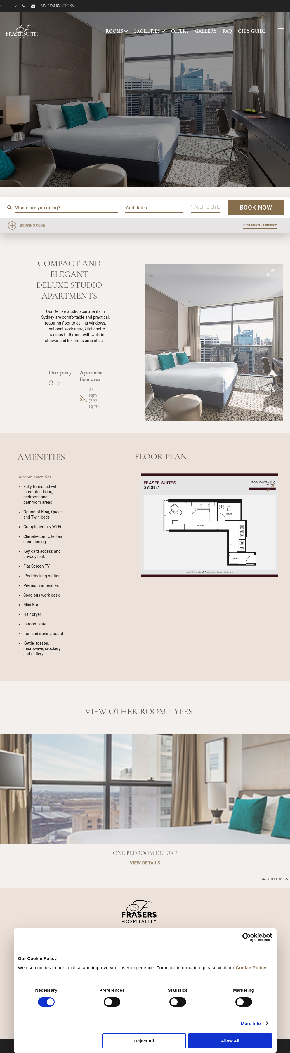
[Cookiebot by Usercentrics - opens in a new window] (246, 937)
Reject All (144, 1040)
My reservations (57, 6)
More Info (251, 1023)
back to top (274, 879)
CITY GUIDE (252, 31)
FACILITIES (147, 31)
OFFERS (180, 31)
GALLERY (206, 31)
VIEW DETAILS (145, 881)
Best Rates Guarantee (260, 225)
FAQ (227, 31)
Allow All (230, 1040)
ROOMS (114, 31)
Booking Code (32, 226)
